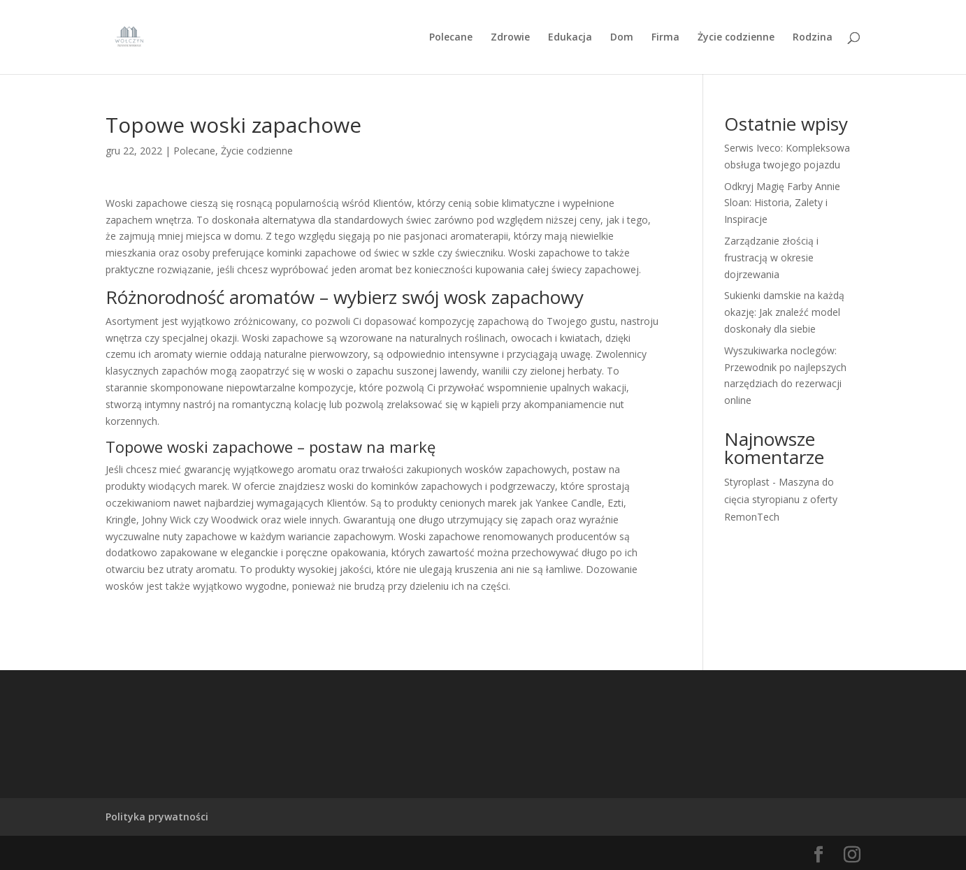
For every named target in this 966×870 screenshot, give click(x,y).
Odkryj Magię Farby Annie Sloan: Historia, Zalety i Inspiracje (782, 203)
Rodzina (812, 37)
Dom (621, 37)
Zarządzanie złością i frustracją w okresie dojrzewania (771, 257)
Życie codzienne (736, 37)
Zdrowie (510, 37)
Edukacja (570, 37)
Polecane (451, 37)
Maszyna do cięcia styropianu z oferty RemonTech (780, 499)
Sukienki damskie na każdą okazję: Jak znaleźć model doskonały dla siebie (784, 312)
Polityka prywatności (157, 816)
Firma (665, 37)
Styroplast (747, 481)
